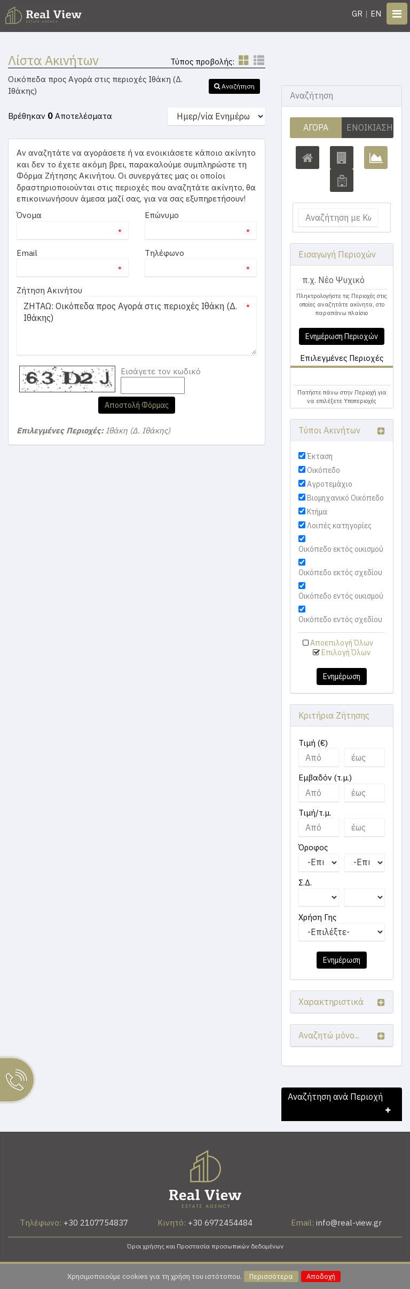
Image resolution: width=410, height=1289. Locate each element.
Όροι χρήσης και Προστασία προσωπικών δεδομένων (205, 1246)
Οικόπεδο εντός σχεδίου (340, 619)
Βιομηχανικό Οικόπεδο (345, 498)
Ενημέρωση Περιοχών (341, 336)
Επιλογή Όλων (345, 652)
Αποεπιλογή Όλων (341, 643)
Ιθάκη (313, 376)
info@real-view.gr (349, 1223)
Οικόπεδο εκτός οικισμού (340, 549)
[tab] (341, 377)
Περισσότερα (271, 1276)
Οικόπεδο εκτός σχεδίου (340, 572)
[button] (234, 86)
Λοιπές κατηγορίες (339, 525)
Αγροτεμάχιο (329, 484)
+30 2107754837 (96, 1223)
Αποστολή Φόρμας (137, 405)
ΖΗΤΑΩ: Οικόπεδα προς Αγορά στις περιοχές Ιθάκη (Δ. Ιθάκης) (137, 325)
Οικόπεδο (323, 470)
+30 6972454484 (220, 1223)
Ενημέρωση (341, 676)
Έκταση (320, 456)
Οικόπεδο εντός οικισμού (340, 596)
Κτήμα (317, 512)
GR (357, 14)
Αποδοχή (320, 1276)
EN (375, 14)
